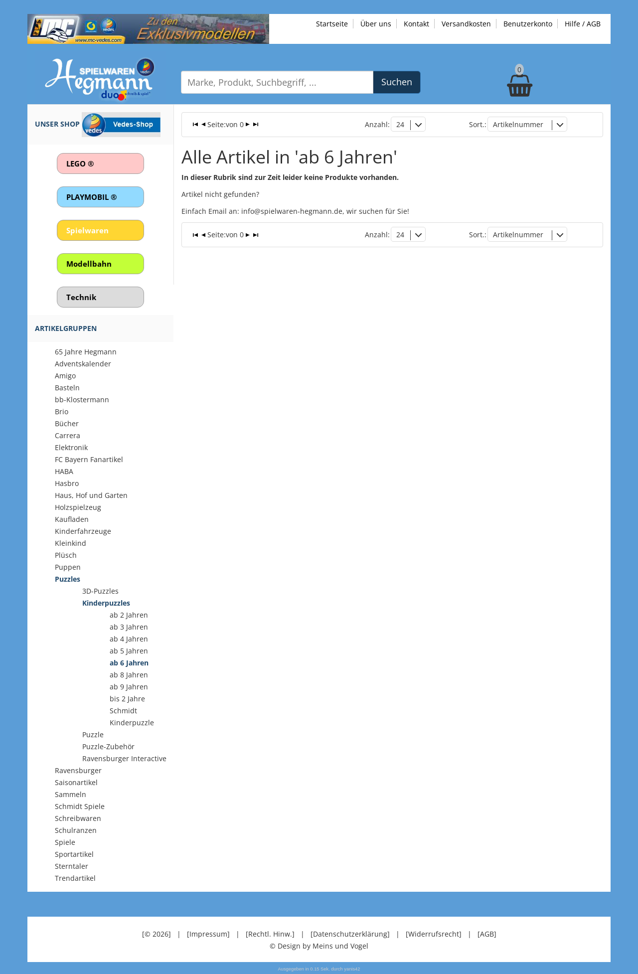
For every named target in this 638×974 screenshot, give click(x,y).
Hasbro (67, 483)
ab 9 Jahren (129, 686)
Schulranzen (76, 830)
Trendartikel (75, 878)
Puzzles (67, 579)
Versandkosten (466, 23)
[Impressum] (208, 934)
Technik (81, 297)
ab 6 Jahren (129, 662)
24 (400, 124)
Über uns (375, 23)
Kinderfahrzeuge (83, 531)
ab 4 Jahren (129, 639)
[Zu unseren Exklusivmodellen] (148, 28)
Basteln (67, 387)
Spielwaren (87, 230)
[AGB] (487, 934)
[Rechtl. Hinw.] (270, 934)
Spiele (65, 842)
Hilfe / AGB (583, 23)
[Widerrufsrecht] (434, 934)
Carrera (67, 435)
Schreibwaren (78, 818)
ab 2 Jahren (129, 615)
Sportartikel (74, 854)
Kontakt (416, 23)
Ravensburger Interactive (124, 758)
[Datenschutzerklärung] (350, 934)
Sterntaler (71, 866)
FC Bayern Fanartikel (89, 459)
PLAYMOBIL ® (91, 197)
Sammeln (70, 794)
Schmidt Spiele (80, 806)
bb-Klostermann (82, 399)
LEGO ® (80, 163)
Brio (61, 411)
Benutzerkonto (527, 23)
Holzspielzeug (78, 507)
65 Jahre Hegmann (86, 351)
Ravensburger (78, 770)
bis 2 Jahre (127, 698)
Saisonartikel (76, 782)
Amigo (65, 375)
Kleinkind (70, 543)
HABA (64, 471)
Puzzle (93, 734)
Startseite (332, 23)
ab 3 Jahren (129, 627)
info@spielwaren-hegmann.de (291, 211)
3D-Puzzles (100, 591)
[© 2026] (156, 934)
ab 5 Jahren (129, 650)
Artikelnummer (518, 124)
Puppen (68, 567)
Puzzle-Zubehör (108, 746)
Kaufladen (72, 519)
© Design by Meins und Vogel (319, 946)
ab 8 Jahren (129, 674)
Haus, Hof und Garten (91, 495)
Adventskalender (83, 363)
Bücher (67, 423)
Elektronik (71, 447)
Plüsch (66, 555)
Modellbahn (89, 264)
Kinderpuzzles (106, 603)
